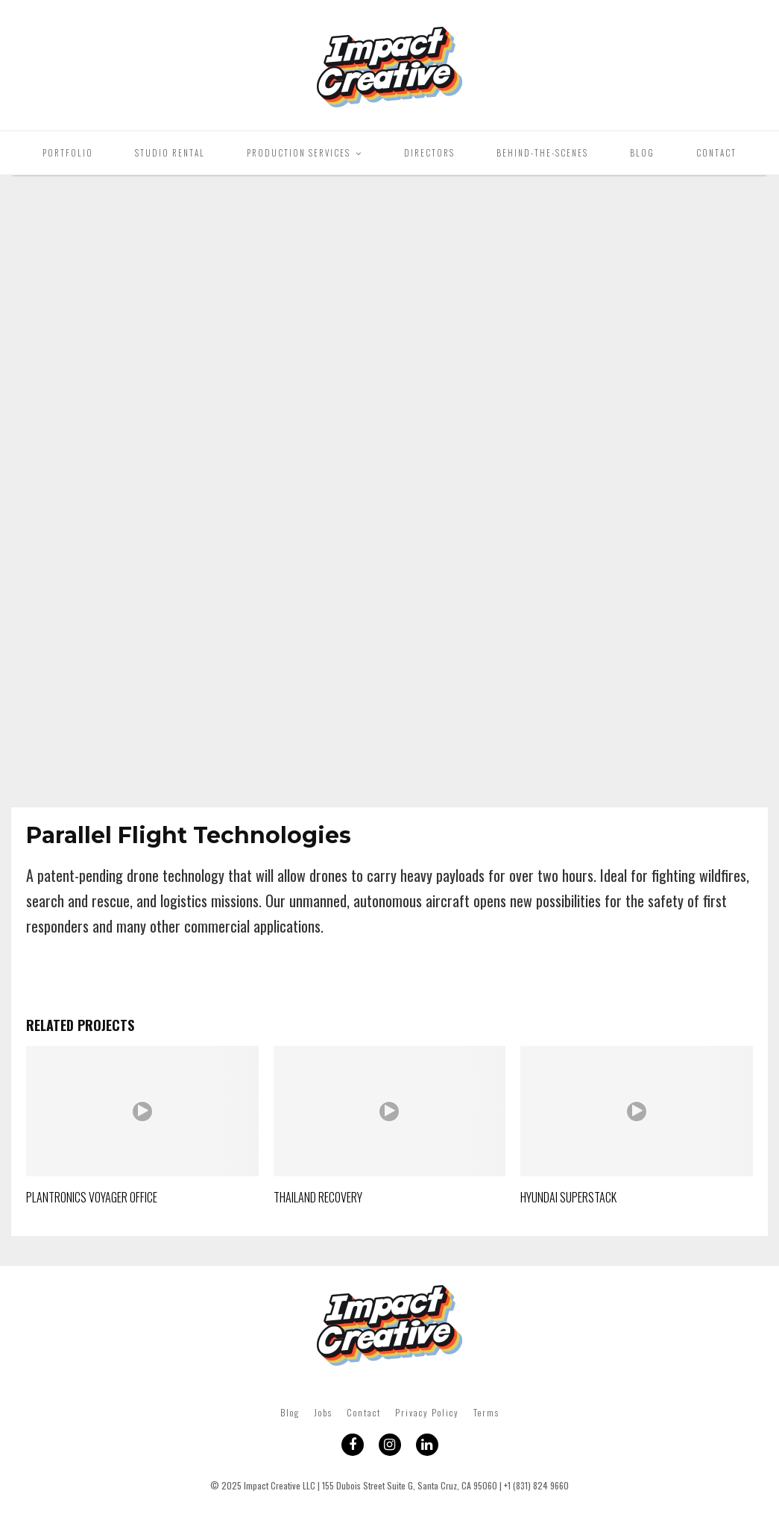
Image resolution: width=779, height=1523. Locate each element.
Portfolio (67, 153)
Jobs (323, 1412)
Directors (429, 153)
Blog (642, 153)
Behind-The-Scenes (542, 153)
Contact (716, 153)
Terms (486, 1412)
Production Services (298, 153)
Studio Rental (170, 153)
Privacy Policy (427, 1412)
